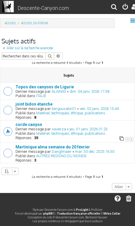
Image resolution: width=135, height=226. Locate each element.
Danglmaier (62, 151)
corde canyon (28, 124)
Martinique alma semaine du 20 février (52, 147)
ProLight (82, 209)
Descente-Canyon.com (43, 8)
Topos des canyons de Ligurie (44, 87)
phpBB (48, 213)
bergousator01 (64, 108)
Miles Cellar (111, 213)
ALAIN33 (59, 91)
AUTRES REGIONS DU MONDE (61, 156)
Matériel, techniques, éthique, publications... (72, 113)
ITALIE (41, 96)
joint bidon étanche (34, 104)
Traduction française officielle (78, 213)
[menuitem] (114, 7)
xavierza (59, 129)
